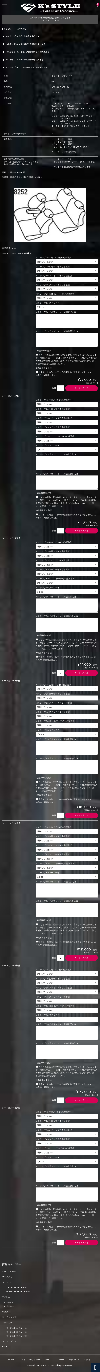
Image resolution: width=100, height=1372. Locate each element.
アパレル (6, 1297)
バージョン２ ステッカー (17, 1332)
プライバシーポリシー (29, 1360)
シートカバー (8, 1282)
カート (48, 1360)
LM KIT (6, 1347)
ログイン (88, 1360)
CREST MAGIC (9, 1272)
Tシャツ (9, 1302)
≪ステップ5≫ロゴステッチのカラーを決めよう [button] (24, 67)
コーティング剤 (9, 1317)
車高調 (5, 1312)
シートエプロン (9, 1341)
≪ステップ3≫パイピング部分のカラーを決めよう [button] (25, 52)
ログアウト (74, 1360)
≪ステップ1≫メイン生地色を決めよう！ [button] (21, 36)
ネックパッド (8, 1277)
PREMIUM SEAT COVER (18, 1292)
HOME (11, 1360)
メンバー (60, 1360)
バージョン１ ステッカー (17, 1328)
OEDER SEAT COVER (16, 1288)
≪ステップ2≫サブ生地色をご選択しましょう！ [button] (24, 44)
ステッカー (7, 1323)
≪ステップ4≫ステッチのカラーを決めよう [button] (22, 59)
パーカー (10, 1306)
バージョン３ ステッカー (17, 1336)
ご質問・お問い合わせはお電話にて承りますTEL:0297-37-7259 (50, 19)
